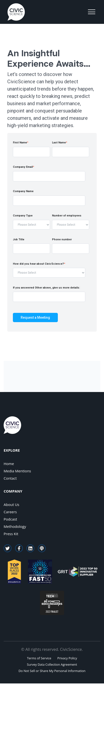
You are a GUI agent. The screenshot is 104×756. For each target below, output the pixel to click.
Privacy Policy (67, 658)
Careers (10, 511)
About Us (11, 504)
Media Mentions (17, 470)
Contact (10, 478)
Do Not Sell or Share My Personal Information (51, 671)
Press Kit (11, 533)
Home (9, 463)
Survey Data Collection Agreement (52, 664)
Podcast (10, 519)
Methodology (15, 526)
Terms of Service (39, 658)
